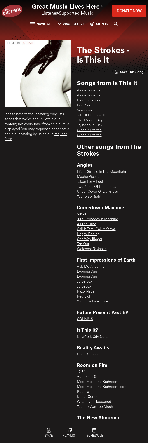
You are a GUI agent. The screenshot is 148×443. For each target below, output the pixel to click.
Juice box (84, 282)
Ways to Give (71, 24)
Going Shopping (90, 354)
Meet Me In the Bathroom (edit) (102, 387)
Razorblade (86, 291)
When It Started (89, 130)
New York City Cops (92, 337)
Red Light (84, 296)
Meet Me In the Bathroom (97, 382)
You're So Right (89, 197)
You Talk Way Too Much (95, 407)
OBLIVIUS (85, 319)
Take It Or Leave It (91, 115)
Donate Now (129, 10)
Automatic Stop (89, 377)
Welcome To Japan (92, 249)
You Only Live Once (92, 301)
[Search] (116, 24)
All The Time (86, 224)
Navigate (41, 24)
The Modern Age (90, 120)
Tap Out (83, 244)
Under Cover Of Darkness (97, 192)
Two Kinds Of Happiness (96, 187)
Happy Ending (88, 234)
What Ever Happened (94, 402)
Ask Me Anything (91, 267)
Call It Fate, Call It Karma (96, 229)
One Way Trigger (89, 239)
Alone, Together (89, 90)
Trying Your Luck (89, 125)
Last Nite (84, 105)
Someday (84, 110)
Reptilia (83, 392)
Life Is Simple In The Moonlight (101, 172)
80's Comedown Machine (97, 219)
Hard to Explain (89, 100)
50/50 (81, 214)
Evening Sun (87, 272)
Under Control (88, 397)
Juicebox (84, 286)
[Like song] (129, 72)
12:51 (81, 372)
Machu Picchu (88, 177)
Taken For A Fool (90, 182)
